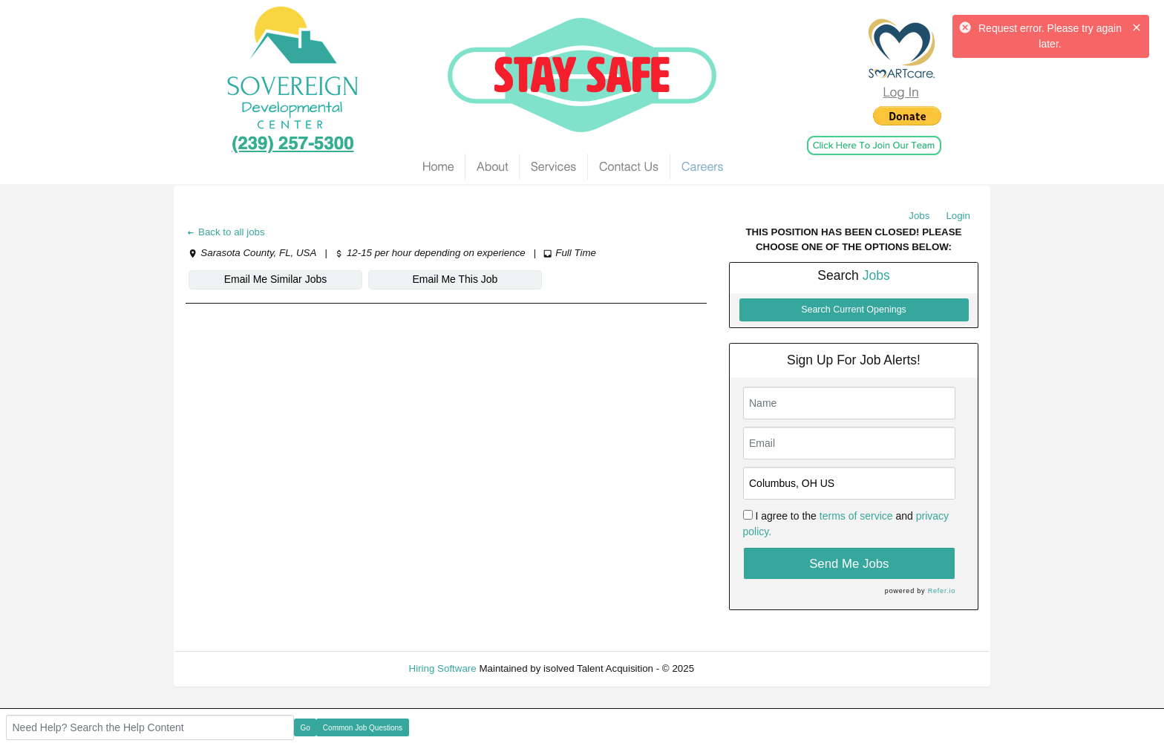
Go (305, 728)
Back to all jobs (225, 232)
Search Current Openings (853, 309)
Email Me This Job (455, 279)
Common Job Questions (362, 728)
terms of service (856, 516)
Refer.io (941, 591)
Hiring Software (443, 668)
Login (958, 215)
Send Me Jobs (849, 564)
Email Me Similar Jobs (275, 279)
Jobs (919, 215)
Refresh (738, 668)
